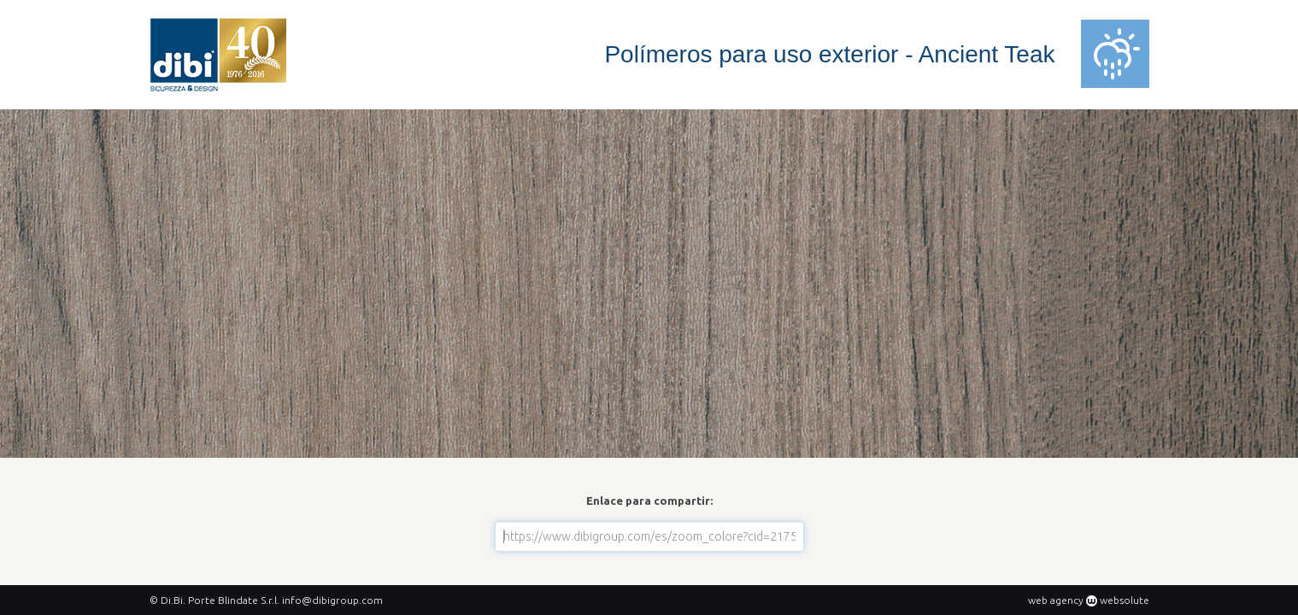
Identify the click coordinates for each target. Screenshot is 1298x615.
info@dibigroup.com (332, 600)
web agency (1056, 600)
